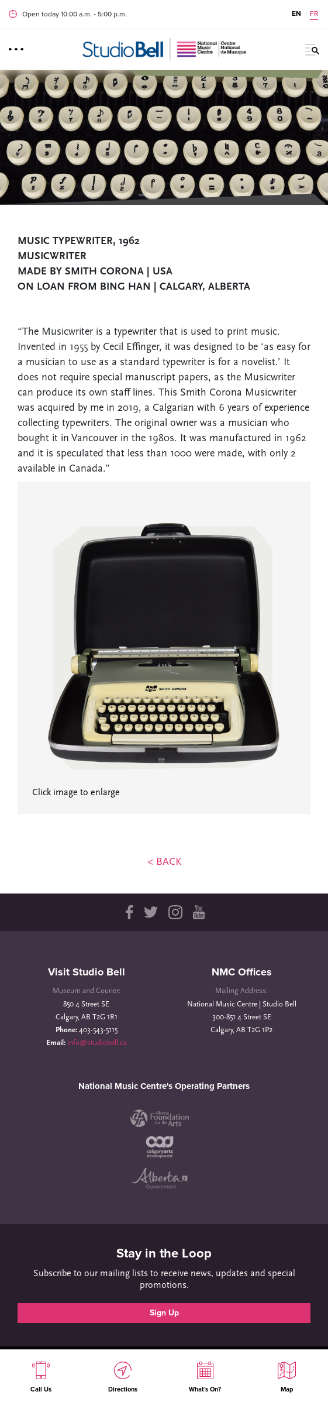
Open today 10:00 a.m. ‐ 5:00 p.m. (74, 14)
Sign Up (164, 1313)
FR (314, 13)
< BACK (164, 862)
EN (296, 13)
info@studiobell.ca (97, 1043)
